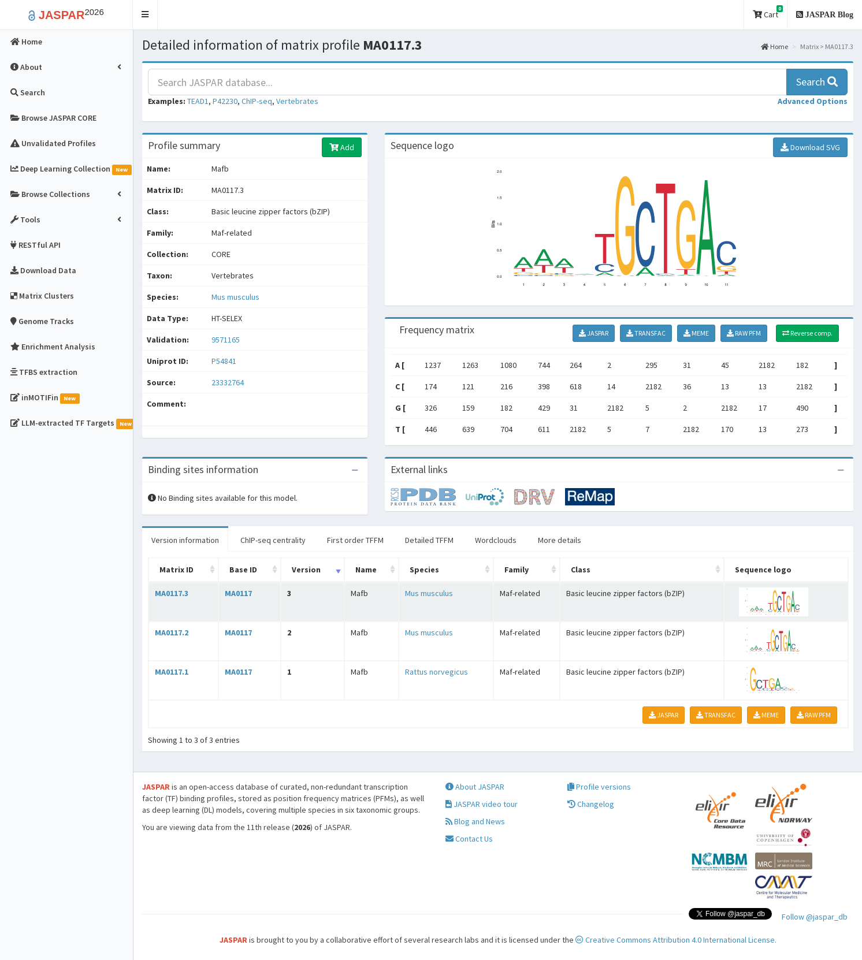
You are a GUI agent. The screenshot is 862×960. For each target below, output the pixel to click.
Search (817, 81)
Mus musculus (235, 297)
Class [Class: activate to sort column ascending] (580, 569)
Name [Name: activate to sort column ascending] (366, 569)
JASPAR (593, 333)
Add (341, 147)
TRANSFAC (646, 333)
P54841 (224, 361)
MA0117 (238, 593)
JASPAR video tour (481, 804)
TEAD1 (198, 101)
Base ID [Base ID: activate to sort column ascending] (243, 569)
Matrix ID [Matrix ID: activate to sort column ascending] (176, 569)
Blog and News (475, 821)
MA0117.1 (171, 672)
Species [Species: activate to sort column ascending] (424, 569)
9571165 (225, 339)
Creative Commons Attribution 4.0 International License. (675, 940)
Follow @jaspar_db (815, 916)
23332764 (227, 382)
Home (774, 46)
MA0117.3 (171, 593)
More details (559, 540)
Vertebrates (297, 101)
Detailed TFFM (429, 540)
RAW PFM (744, 333)
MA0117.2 (171, 632)
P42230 (225, 101)
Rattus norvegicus (436, 672)
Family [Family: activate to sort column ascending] (516, 569)
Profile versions (599, 787)
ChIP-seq (256, 101)
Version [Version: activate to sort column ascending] (306, 569)
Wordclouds (496, 540)
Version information (185, 540)
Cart (768, 12)
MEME (696, 333)
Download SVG (810, 147)
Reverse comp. (807, 333)
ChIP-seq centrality (273, 540)
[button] (145, 14)
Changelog (590, 804)
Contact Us (469, 839)
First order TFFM (355, 540)
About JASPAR (474, 787)
